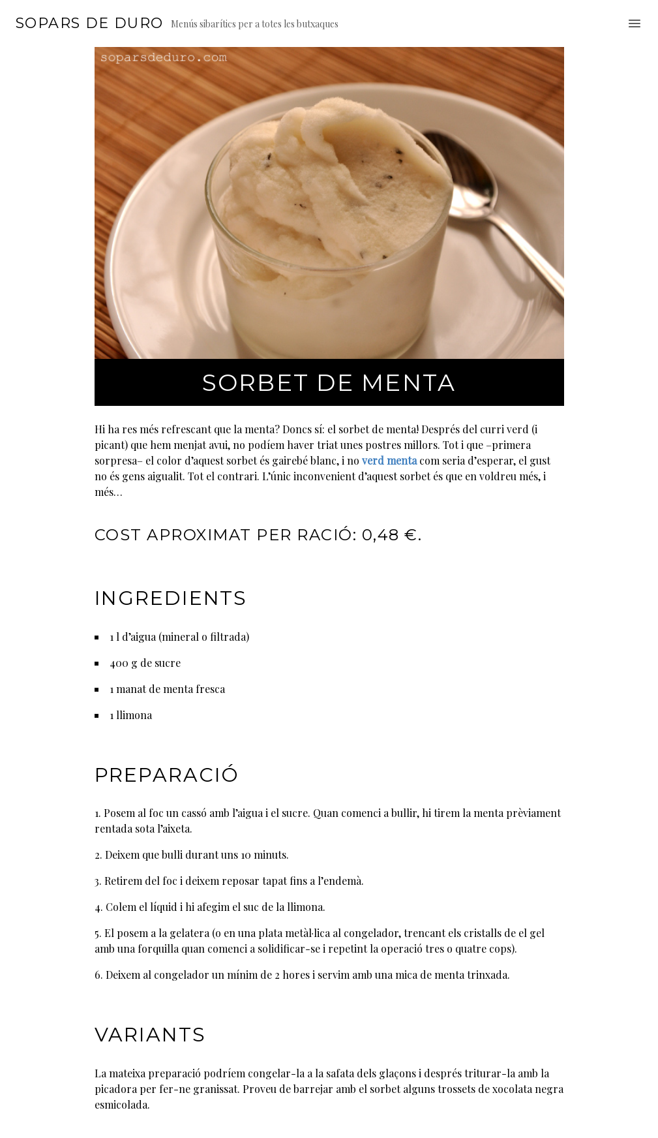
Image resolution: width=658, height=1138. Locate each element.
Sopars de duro (89, 23)
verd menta (389, 460)
